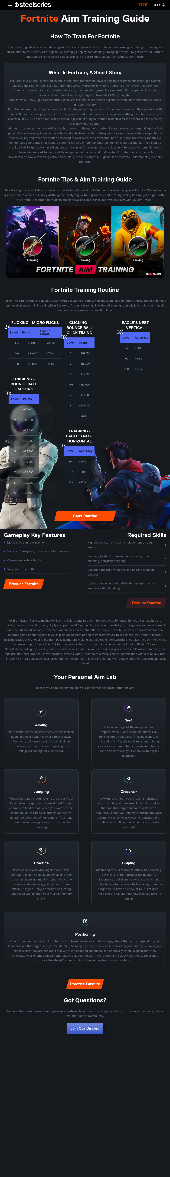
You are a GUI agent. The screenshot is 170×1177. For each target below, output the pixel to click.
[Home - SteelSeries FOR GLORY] (32, 5)
